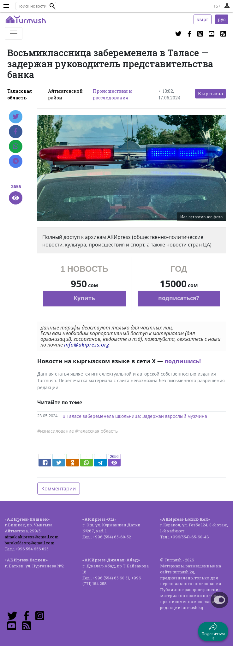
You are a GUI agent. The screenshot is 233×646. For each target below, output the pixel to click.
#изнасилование (55, 431)
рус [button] (221, 19)
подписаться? (178, 298)
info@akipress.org (86, 344)
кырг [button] (202, 19)
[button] (52, 6)
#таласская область (96, 431)
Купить (84, 298)
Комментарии (58, 488)
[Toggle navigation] (13, 33)
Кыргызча (210, 94)
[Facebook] (15, 131)
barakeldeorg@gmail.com (29, 542)
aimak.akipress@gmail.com (31, 536)
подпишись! (182, 361)
